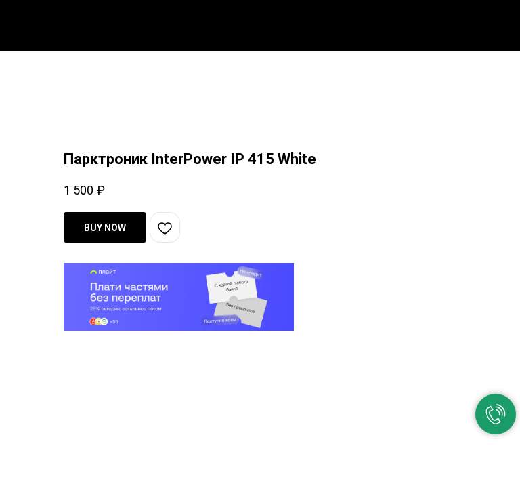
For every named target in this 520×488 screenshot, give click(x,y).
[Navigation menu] (499, 21)
